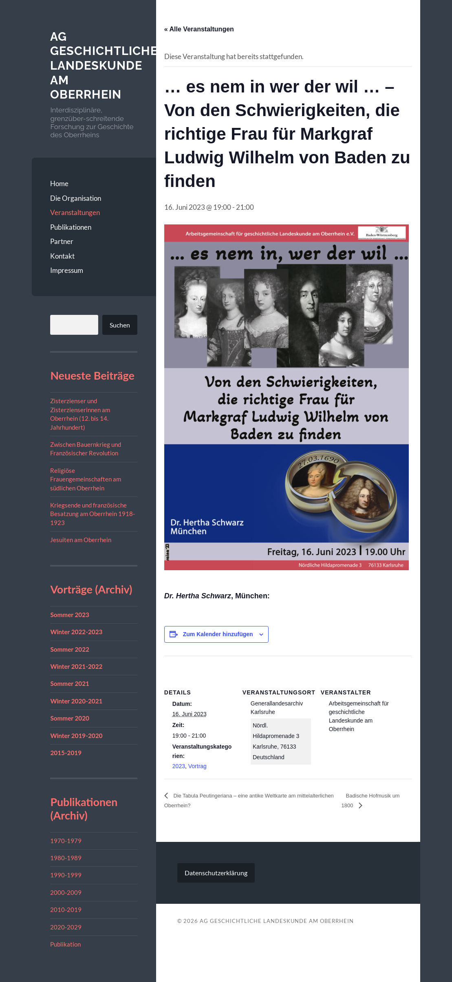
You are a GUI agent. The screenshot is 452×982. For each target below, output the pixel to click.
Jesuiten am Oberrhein (80, 539)
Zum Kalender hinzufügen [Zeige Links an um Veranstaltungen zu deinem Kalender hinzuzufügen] (218, 634)
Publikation (65, 944)
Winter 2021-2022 (76, 666)
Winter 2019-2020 (76, 735)
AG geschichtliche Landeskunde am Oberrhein (106, 65)
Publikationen (70, 227)
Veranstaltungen (75, 212)
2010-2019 (66, 909)
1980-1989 (66, 857)
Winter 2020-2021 (76, 701)
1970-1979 (66, 840)
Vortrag (197, 766)
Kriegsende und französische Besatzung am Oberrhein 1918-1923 (92, 513)
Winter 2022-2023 (76, 631)
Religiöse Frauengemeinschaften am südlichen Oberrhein (85, 479)
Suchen (120, 325)
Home (59, 183)
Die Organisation (75, 198)
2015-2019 (66, 752)
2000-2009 (66, 892)
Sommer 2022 (69, 648)
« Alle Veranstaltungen (199, 29)
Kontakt (62, 256)
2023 (178, 766)
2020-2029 (66, 927)
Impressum (66, 270)
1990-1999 (66, 875)
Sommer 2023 (69, 614)
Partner (61, 241)
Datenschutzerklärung (216, 873)
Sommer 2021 (69, 683)
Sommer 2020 (69, 718)
